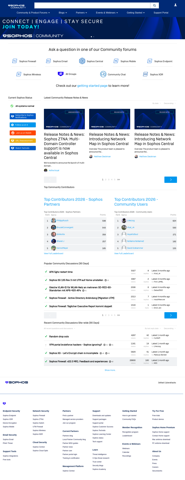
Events (155, 454)
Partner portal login (70, 449)
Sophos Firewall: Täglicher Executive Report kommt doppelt (80, 306)
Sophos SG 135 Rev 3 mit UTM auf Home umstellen (76, 280)
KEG (155, 363)
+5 (108, 353)
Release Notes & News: (64, 134)
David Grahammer (135, 248)
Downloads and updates (101, 410)
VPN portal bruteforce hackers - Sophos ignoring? (75, 344)
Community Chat (117, 74)
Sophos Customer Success (102, 421)
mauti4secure (159, 299)
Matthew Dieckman (102, 156)
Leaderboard (127, 430)
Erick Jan (157, 308)
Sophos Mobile (128, 61)
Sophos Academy (99, 464)
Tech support (97, 436)
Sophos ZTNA (38, 414)
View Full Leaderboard (53, 253)
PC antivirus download (160, 438)
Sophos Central (95, 61)
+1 (108, 280)
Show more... (110, 370)
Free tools (6, 454)
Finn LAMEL (158, 282)
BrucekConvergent (65, 227)
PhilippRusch (62, 220)
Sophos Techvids (98, 425)
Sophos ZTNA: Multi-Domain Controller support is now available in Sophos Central (62, 148)
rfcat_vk (130, 227)
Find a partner (68, 410)
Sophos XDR (156, 74)
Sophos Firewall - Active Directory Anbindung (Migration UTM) (81, 297)
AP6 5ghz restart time (61, 272)
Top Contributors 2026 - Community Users (136, 202)
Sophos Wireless (32, 74)
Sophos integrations (10, 451)
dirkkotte (61, 234)
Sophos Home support (160, 427)
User (175, 4)
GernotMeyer (62, 248)
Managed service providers (73, 414)
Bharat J (60, 241)
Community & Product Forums (32, 12)
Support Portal (161, 12)
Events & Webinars (105, 12)
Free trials (156, 410)
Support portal (97, 418)
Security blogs (97, 460)
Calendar (125, 447)
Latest (161, 270)
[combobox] (92, 5)
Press (154, 458)
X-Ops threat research (100, 453)
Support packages (99, 414)
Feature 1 (93, 37)
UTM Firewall (38, 421)
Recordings (126, 451)
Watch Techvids (20, 148)
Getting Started (134, 12)
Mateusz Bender (160, 355)
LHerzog (131, 220)
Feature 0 (91, 37)
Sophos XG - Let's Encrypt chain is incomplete (73, 353)
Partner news (68, 442)
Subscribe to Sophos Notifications (22, 116)
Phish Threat (8, 438)
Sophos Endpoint (163, 61)
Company (156, 451)
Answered (46, 271)
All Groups (71, 74)
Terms (17, 476)
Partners (80, 12)
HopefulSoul (132, 234)
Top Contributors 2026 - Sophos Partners (73, 202)
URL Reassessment (22, 140)
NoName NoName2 (135, 241)
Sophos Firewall (27, 61)
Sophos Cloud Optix (40, 445)
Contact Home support (160, 430)
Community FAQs (129, 414)
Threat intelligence (99, 449)
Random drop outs (59, 336)
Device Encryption (10, 418)
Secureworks (157, 466)
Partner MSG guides (70, 438)
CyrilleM (157, 338)
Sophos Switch (38, 418)
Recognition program (130, 427)
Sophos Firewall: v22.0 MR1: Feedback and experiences (78, 361)
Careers (155, 462)
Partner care (67, 445)
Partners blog (68, 430)
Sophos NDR (38, 429)
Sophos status (97, 433)
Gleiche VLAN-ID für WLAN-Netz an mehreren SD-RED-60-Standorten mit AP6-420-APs (80, 289)
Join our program (69, 418)
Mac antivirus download (161, 434)
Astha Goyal (54, 170)
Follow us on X (19, 125)
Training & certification (71, 453)
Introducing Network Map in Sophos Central (109, 141)
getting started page (92, 85)
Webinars (125, 443)
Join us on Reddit (21, 133)
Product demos (158, 414)
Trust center (97, 457)
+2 (112, 362)
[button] (154, 5)
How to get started (129, 410)
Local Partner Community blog (74, 434)
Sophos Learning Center (101, 429)
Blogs (62, 12)
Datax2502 (158, 290)
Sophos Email (60, 61)
